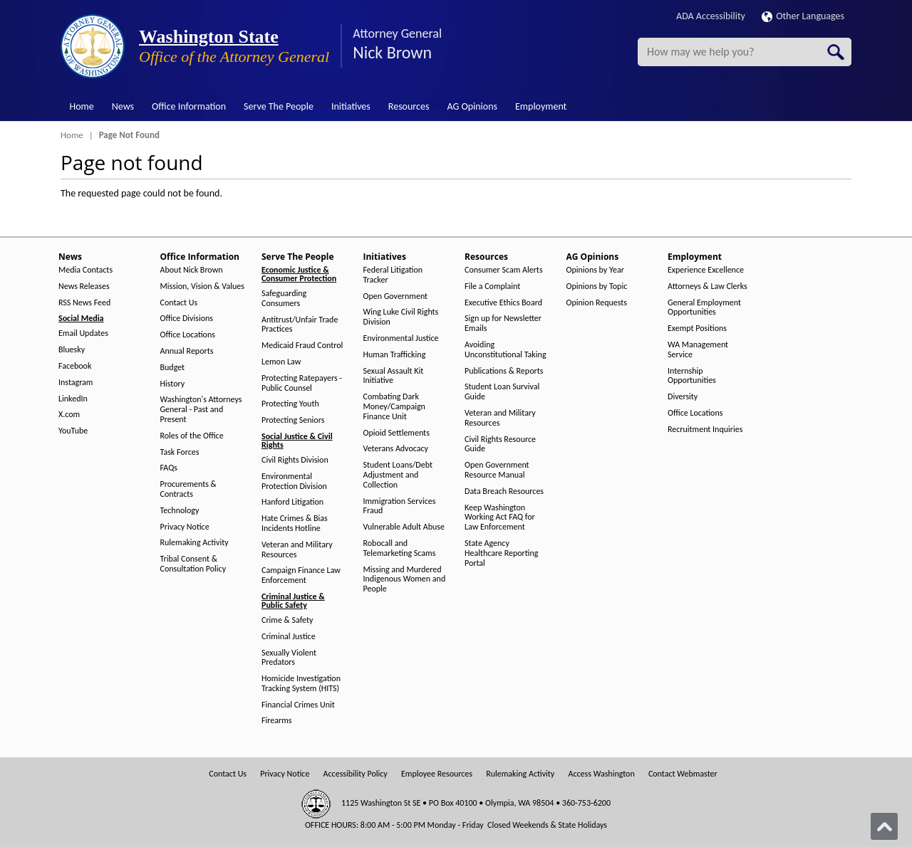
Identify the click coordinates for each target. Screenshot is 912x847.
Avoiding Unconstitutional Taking (505, 349)
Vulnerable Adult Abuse (404, 527)
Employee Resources (436, 774)
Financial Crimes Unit (298, 705)
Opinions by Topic (597, 286)
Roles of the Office (192, 436)
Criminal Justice (288, 636)
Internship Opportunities (692, 376)
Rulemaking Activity (194, 542)
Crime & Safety (287, 620)
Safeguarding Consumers (283, 298)
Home (82, 106)
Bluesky (71, 349)
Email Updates (83, 333)
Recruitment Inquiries (705, 429)
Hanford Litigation (292, 502)
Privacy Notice (184, 527)
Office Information (189, 106)
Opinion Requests (597, 302)
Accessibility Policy (355, 774)
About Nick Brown (191, 270)
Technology (180, 510)
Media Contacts (85, 270)
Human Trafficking (394, 354)
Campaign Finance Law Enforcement (301, 575)
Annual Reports (187, 351)
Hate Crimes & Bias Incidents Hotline (294, 523)
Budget (172, 367)
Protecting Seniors (292, 420)
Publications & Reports (504, 371)
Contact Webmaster (682, 774)
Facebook (74, 366)
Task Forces (180, 452)
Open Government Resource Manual (497, 470)
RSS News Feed (84, 302)
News (123, 106)
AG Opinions (472, 106)
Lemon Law (281, 362)
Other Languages (803, 16)
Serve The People (279, 106)
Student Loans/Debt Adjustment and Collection (397, 475)
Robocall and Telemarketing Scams (399, 548)
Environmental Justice (401, 338)
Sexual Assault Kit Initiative (393, 376)
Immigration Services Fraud (399, 506)
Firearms (276, 720)
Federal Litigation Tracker (393, 275)
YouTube (73, 431)
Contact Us (179, 302)
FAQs (168, 468)
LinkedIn (73, 399)
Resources (409, 106)
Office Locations (187, 335)
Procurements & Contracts (188, 489)
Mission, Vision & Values (202, 286)
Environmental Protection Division (294, 481)
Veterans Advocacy (396, 448)
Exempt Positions (697, 328)
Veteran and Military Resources (297, 549)
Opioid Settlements (396, 433)
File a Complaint (492, 286)
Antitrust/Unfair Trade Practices (299, 325)
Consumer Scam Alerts (504, 270)
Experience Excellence (706, 270)
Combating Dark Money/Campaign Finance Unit (394, 406)
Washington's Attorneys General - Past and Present (201, 409)
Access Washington (601, 774)
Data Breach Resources (504, 491)
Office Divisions (186, 318)
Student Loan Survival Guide (502, 391)
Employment (540, 106)
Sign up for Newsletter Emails (503, 323)
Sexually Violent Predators (288, 658)
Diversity (683, 396)
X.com (69, 414)
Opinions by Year (595, 270)
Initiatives (350, 106)
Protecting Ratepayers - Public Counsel (301, 383)
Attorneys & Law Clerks (707, 286)
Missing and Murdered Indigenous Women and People (404, 579)
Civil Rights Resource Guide (500, 444)
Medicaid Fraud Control (302, 345)
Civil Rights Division (294, 460)
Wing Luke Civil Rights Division (401, 317)
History (172, 384)
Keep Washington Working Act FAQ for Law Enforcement (500, 517)
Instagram (75, 382)
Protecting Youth (290, 404)
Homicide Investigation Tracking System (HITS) (301, 683)
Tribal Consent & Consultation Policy (193, 564)
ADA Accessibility (710, 16)
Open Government (395, 296)
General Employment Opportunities (704, 307)
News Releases (84, 286)
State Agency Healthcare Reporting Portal (501, 553)
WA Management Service (698, 349)
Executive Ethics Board (503, 302)
